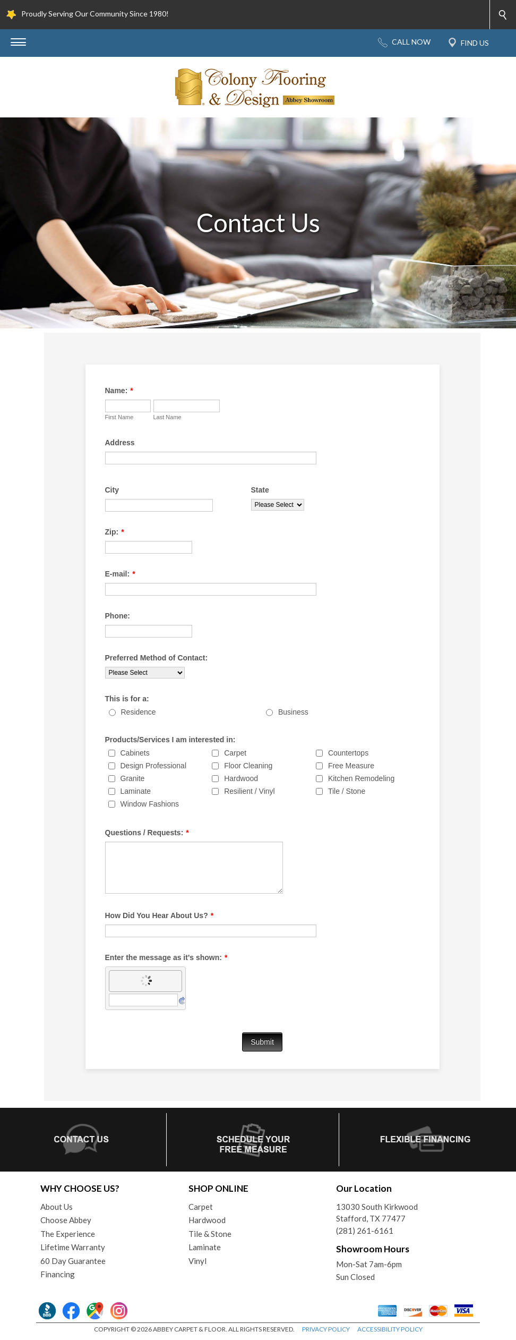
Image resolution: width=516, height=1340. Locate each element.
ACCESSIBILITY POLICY (390, 1329)
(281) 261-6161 (364, 1230)
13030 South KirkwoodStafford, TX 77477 (377, 1213)
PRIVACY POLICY (326, 1329)
